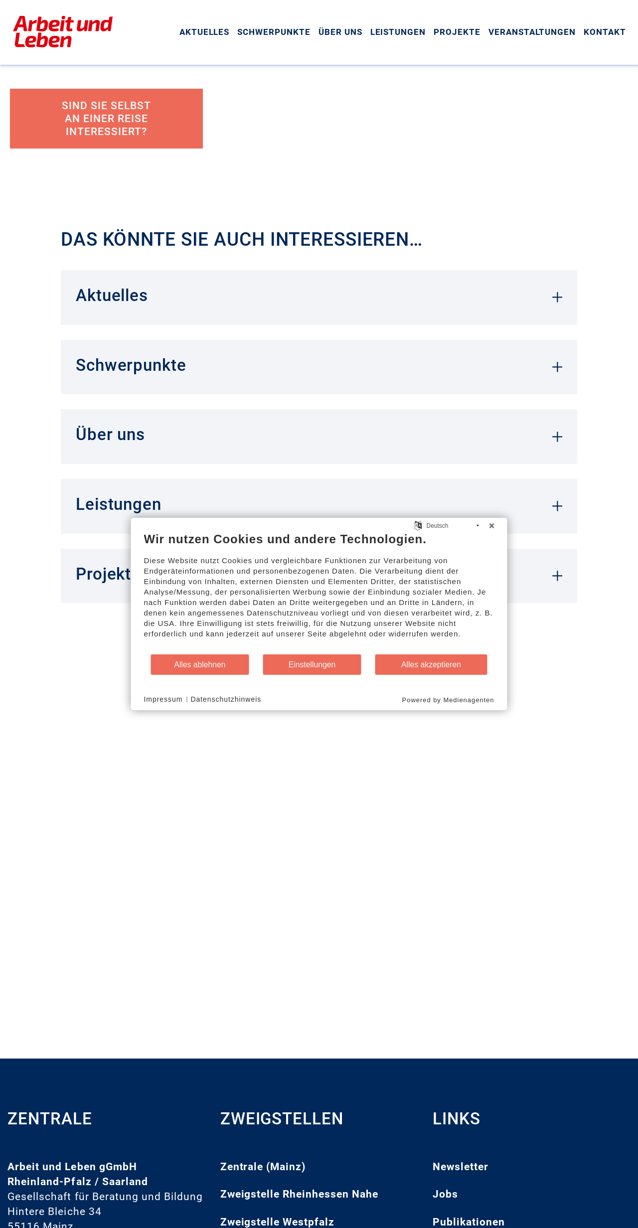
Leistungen (398, 32)
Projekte (457, 32)
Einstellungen (312, 664)
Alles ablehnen (199, 664)
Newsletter (460, 1167)
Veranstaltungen (532, 32)
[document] (319, 592)
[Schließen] (491, 525)
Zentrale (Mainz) (263, 1167)
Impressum (163, 699)
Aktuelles (204, 32)
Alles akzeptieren (431, 664)
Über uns (340, 32)
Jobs (445, 1194)
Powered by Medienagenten (448, 700)
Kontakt (605, 32)
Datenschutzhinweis (225, 699)
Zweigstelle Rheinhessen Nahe (299, 1194)
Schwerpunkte (274, 32)
